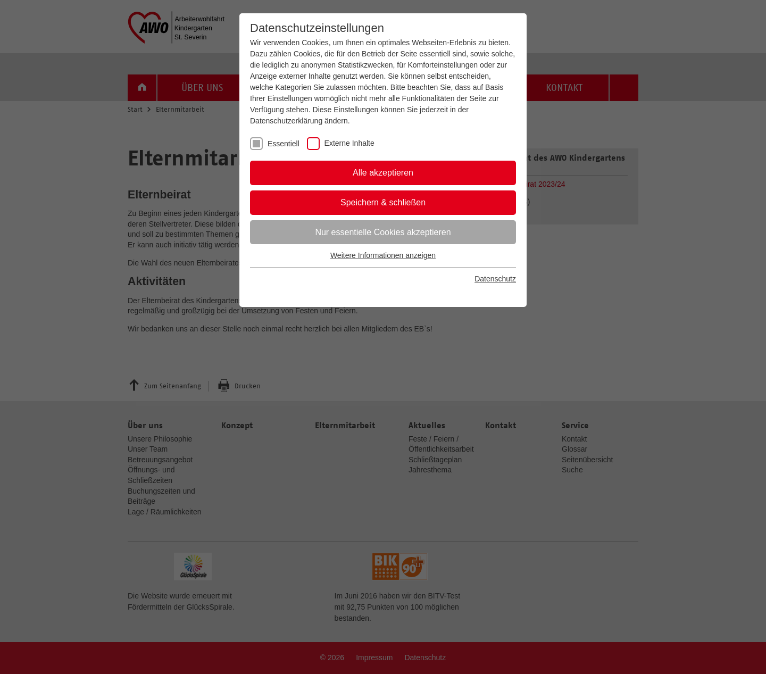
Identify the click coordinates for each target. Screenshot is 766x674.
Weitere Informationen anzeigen (383, 255)
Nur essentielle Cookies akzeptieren (383, 232)
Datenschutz (495, 278)
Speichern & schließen (383, 202)
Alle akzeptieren (383, 172)
